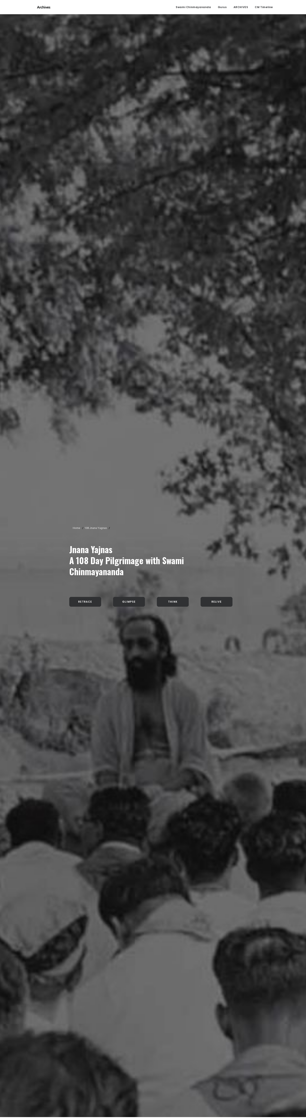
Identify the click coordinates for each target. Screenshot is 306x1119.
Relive (216, 120)
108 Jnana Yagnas (95, 46)
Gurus (222, 7)
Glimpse (129, 120)
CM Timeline (264, 7)
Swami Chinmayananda (193, 7)
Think (172, 120)
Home (76, 46)
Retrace (85, 120)
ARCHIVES (241, 7)
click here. (55, 1101)
